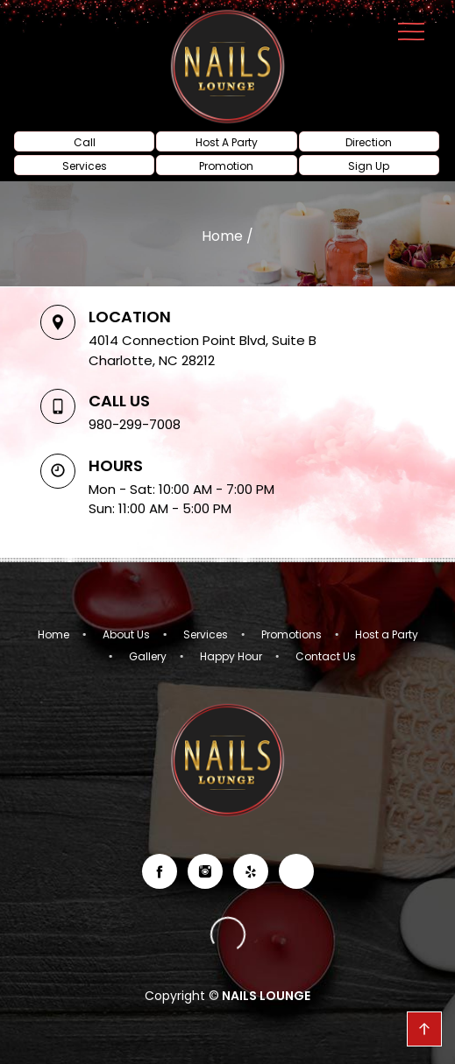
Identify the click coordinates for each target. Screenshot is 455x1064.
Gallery (148, 657)
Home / (227, 236)
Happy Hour (231, 657)
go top (424, 1028)
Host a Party (386, 635)
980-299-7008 (135, 424)
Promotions (291, 635)
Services (205, 635)
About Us (126, 635)
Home (53, 635)
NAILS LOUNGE (264, 995)
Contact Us (325, 657)
